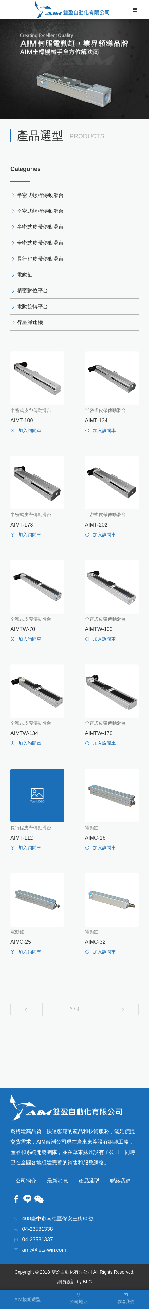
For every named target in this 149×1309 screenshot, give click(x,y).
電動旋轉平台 (32, 306)
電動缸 (24, 274)
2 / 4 (74, 1009)
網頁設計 (66, 1281)
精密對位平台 (32, 290)
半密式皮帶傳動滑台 (40, 227)
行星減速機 (30, 322)
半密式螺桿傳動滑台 (40, 195)
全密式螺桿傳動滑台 (40, 211)
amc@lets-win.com (43, 1250)
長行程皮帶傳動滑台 (40, 258)
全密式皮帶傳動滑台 (40, 243)
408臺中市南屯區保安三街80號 (57, 1218)
